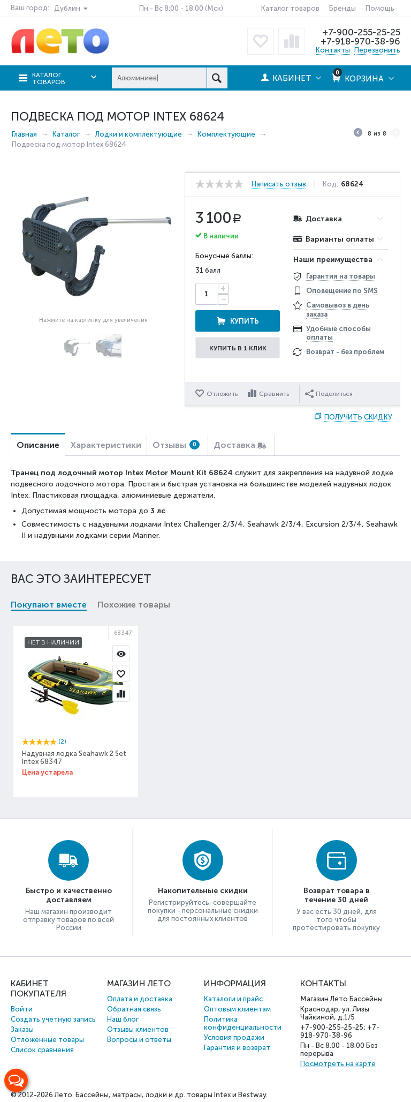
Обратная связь (134, 1009)
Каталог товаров (290, 8)
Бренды (342, 8)
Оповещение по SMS (342, 291)
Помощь (380, 8)
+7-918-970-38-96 (360, 41)
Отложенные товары (47, 1040)
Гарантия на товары (340, 276)
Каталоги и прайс (233, 999)
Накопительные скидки (203, 890)
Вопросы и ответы (139, 1040)
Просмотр (121, 653)
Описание (38, 445)
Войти (22, 1009)
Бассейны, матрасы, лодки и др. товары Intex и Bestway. (171, 1095)
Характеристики (106, 445)
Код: (330, 184)
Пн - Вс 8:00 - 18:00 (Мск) (181, 8)
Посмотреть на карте (338, 1064)
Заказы (22, 1029)
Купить (244, 321)
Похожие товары (133, 604)
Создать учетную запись (53, 1019)
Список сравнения (42, 1050)
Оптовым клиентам (237, 1009)
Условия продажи (234, 1037)
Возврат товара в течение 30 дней (336, 895)
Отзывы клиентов (138, 1029)
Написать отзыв (279, 184)
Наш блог (123, 1019)
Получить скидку (358, 417)
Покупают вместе (49, 604)
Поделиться (329, 393)
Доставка (234, 445)
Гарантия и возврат (237, 1048)
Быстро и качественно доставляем (69, 895)
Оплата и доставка (139, 999)
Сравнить (274, 394)
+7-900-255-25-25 (361, 32)
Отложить (222, 394)
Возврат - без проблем (345, 352)
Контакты (333, 50)
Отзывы (176, 445)
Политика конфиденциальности (242, 1023)
